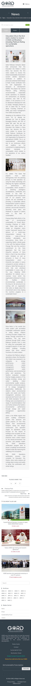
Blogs (3, 611)
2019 (22, 593)
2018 (3, 595)
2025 (9, 591)
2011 (21, 598)
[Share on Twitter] (15, 483)
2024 (16, 591)
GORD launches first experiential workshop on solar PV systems (15, 574)
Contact (16, 647)
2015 (21, 595)
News (27, 24)
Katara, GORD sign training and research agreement (15, 548)
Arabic (15, 30)
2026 (3, 591)
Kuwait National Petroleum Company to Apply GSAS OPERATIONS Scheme (16, 523)
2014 (3, 598)
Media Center (16, 644)
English (6, 30)
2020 (15, 593)
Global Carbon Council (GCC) (16, 656)
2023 (22, 591)
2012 (15, 598)
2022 (3, 593)
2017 (9, 595)
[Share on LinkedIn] (11, 483)
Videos (3, 617)
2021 (9, 593)
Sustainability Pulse (7, 614)
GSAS (6, 475)
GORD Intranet (17, 683)
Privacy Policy (11, 682)
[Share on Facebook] (19, 483)
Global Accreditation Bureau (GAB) (16, 659)
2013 (9, 598)
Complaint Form (22, 682)
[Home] (0, 17)
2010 (3, 600)
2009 (9, 600)
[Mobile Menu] (26, 4)
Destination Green (16, 653)
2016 (15, 595)
